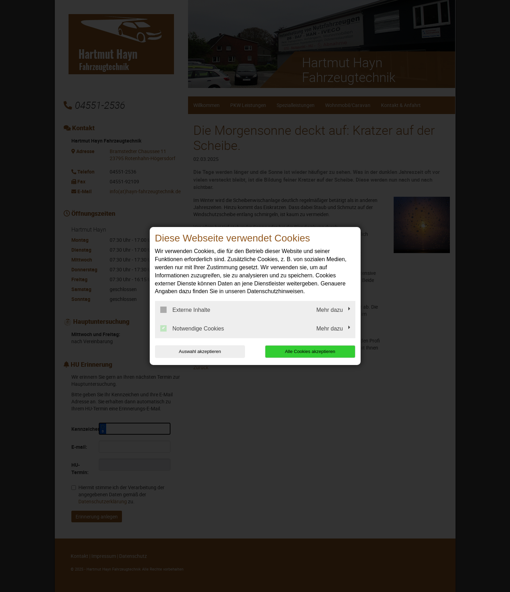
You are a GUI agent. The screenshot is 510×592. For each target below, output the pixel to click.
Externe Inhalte (185, 310)
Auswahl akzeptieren (200, 351)
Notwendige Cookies (192, 328)
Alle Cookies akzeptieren (310, 351)
